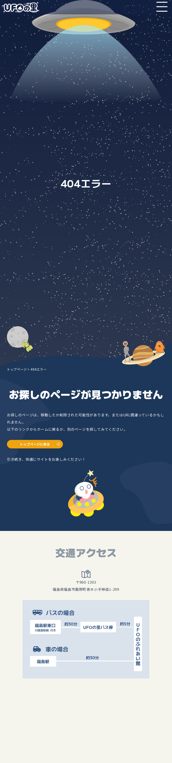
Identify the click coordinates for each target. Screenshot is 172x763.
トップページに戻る (35, 444)
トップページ (17, 369)
